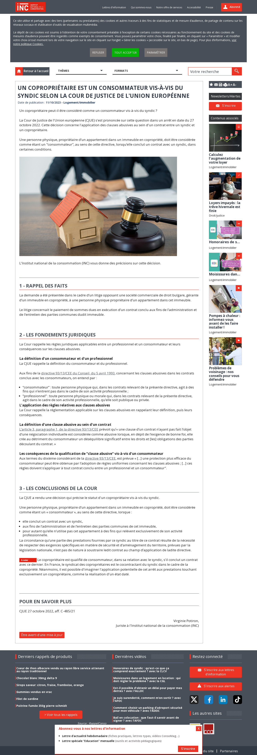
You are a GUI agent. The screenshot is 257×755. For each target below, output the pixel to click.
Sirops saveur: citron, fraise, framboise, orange (50, 685)
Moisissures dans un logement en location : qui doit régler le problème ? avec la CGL (147, 679)
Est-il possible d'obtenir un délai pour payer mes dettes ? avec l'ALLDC (147, 689)
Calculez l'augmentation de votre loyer (224, 158)
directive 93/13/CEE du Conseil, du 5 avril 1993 (78, 373)
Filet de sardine (27, 699)
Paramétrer (156, 52)
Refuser (98, 52)
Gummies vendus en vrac (34, 692)
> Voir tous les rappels (60, 715)
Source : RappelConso (91, 723)
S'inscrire (229, 105)
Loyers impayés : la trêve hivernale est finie (224, 207)
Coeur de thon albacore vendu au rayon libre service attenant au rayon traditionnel (60, 669)
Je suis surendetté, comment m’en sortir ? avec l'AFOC (147, 699)
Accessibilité (194, 7)
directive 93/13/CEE (100, 458)
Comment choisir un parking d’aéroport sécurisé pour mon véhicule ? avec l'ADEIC (147, 709)
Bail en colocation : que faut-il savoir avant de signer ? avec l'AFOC (146, 719)
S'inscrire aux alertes (219, 686)
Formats (121, 71)
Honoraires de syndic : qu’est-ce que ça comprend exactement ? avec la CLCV (141, 669)
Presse (209, 7)
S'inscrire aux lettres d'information (219, 672)
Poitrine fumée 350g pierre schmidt (41, 706)
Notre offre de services (169, 7)
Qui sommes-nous (141, 7)
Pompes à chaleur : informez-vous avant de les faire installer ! (224, 321)
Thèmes (63, 71)
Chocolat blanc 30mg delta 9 (36, 678)
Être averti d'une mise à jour (42, 635)
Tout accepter (125, 52)
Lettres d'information (114, 7)
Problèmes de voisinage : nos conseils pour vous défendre (224, 374)
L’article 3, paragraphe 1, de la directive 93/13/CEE (58, 429)
